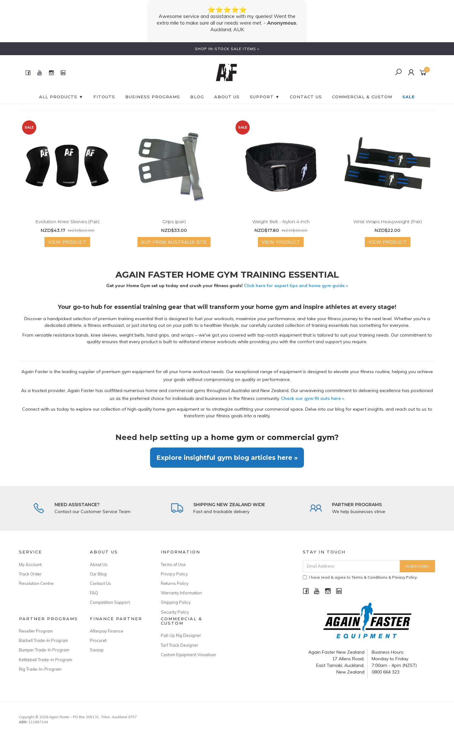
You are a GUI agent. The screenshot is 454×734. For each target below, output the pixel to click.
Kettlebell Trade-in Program (45, 659)
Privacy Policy (174, 573)
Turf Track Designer (179, 645)
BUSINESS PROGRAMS (152, 96)
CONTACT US (306, 96)
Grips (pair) (174, 221)
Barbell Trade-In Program (43, 640)
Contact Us (100, 583)
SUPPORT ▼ (265, 96)
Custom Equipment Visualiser (188, 654)
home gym (232, 437)
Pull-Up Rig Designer (181, 635)
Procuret (98, 640)
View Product (67, 242)
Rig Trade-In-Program (40, 669)
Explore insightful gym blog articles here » (227, 457)
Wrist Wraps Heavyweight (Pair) (387, 221)
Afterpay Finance (106, 630)
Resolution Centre (36, 583)
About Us (227, 96)
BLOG (197, 96)
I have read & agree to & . (360, 577)
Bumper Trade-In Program (44, 649)
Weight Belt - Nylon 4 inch (281, 221)
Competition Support (110, 602)
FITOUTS (104, 96)
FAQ (94, 592)
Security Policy (175, 612)
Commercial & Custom (362, 96)
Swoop (97, 649)
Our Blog (98, 573)
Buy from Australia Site (174, 242)
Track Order (30, 573)
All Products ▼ (61, 96)
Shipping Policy (176, 602)
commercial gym (300, 437)
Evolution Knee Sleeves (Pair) (67, 221)
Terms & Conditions (369, 577)
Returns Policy (175, 583)
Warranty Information (181, 592)
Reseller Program (36, 630)
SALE (408, 96)
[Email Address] (351, 566)
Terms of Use (173, 564)
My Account (30, 564)
